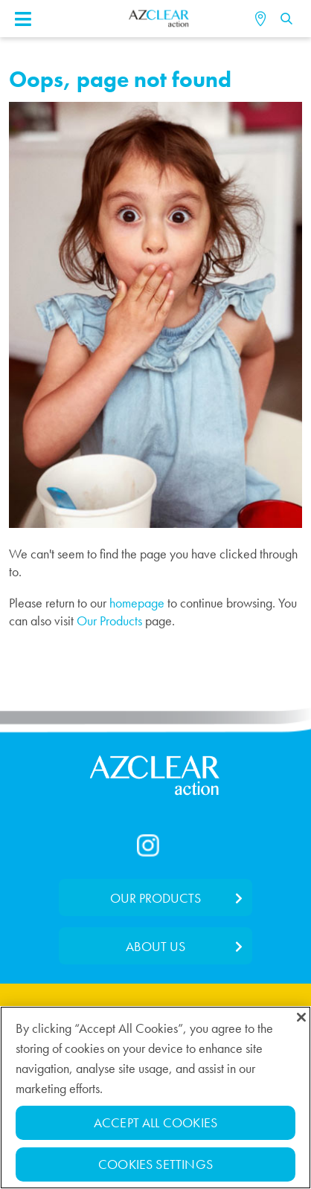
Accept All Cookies (155, 1123)
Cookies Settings (155, 1165)
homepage (136, 602)
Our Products (109, 620)
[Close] (301, 1019)
